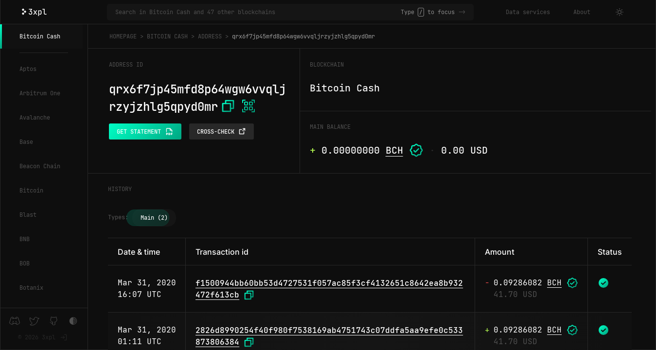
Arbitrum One (39, 93)
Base (26, 142)
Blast (27, 215)
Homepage (123, 36)
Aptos (27, 69)
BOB (24, 263)
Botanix (31, 288)
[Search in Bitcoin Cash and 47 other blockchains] (258, 12)
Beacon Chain (39, 166)
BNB (24, 239)
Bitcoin (31, 190)
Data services (528, 12)
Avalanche (34, 118)
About (581, 12)
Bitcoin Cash (39, 36)
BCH (394, 150)
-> (462, 12)
